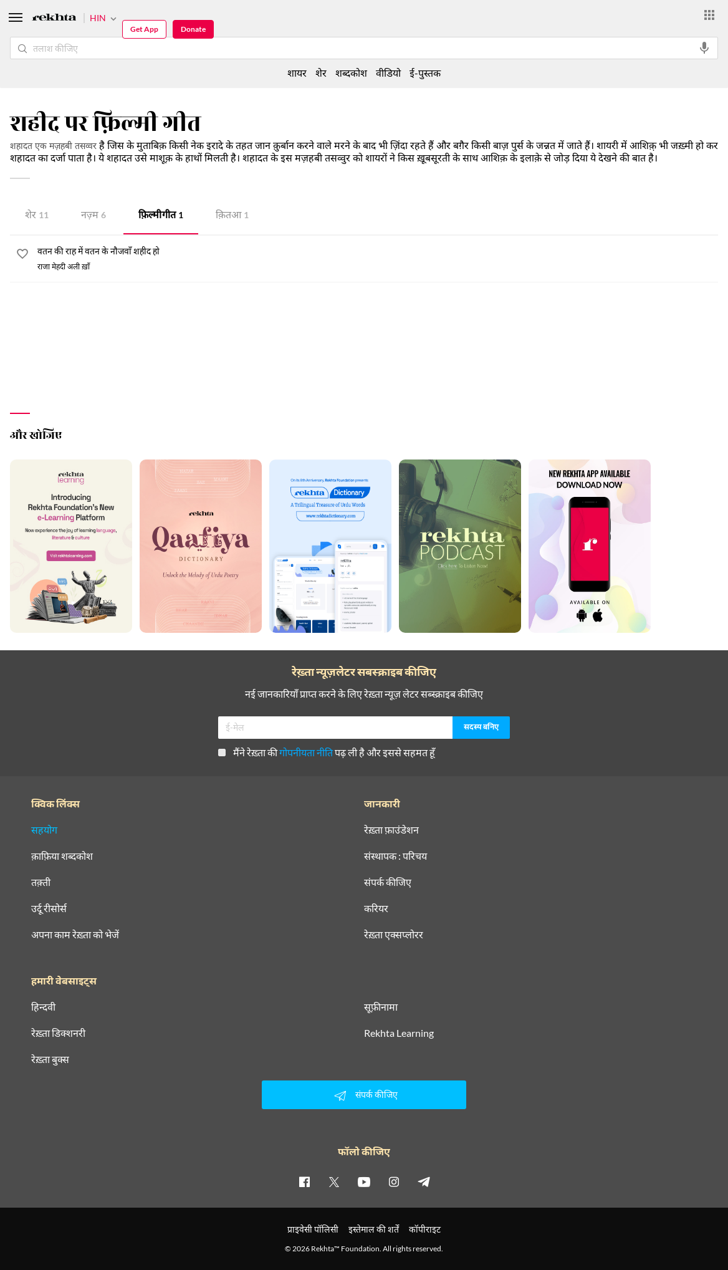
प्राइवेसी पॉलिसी (312, 1229)
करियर (376, 908)
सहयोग (44, 830)
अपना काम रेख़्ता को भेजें (75, 935)
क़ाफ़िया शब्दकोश (62, 856)
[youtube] (364, 1181)
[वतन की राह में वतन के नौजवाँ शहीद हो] (377, 252)
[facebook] (304, 1181)
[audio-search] (704, 48)
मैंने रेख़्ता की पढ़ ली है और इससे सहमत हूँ (326, 752)
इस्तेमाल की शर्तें (373, 1229)
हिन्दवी (43, 1007)
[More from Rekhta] (709, 15)
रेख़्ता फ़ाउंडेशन (391, 830)
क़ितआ (232, 216)
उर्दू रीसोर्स (49, 908)
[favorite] (22, 255)
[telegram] (424, 1181)
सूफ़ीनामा (381, 1007)
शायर (297, 73)
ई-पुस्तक (425, 73)
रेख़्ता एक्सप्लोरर (393, 935)
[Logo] (54, 19)
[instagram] (394, 1181)
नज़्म (93, 216)
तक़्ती (40, 882)
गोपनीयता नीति (306, 752)
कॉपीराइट (425, 1229)
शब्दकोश (351, 73)
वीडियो (388, 73)
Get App (144, 29)
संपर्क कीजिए (387, 882)
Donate (193, 29)
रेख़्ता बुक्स (50, 1059)
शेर (37, 216)
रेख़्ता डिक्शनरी (58, 1033)
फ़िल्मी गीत (160, 216)
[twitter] (334, 1181)
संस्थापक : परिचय (395, 856)
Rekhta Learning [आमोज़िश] (399, 1033)
